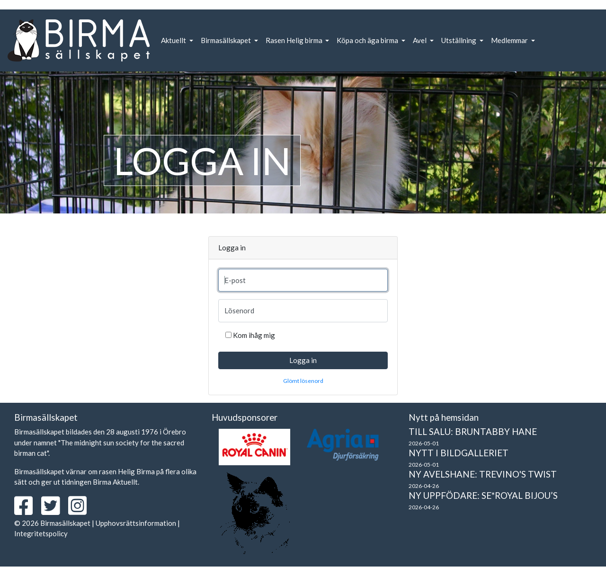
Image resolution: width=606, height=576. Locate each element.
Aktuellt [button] (174, 40)
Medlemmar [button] (510, 40)
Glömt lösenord (303, 380)
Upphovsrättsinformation (136, 523)
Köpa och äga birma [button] (368, 40)
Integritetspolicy (41, 533)
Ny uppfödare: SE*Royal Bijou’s (483, 495)
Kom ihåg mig (254, 335)
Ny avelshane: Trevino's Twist (483, 474)
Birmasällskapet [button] (226, 40)
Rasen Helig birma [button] (295, 40)
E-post (235, 280)
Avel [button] (420, 40)
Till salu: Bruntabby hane (473, 431)
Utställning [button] (459, 40)
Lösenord (239, 310)
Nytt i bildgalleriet (458, 452)
